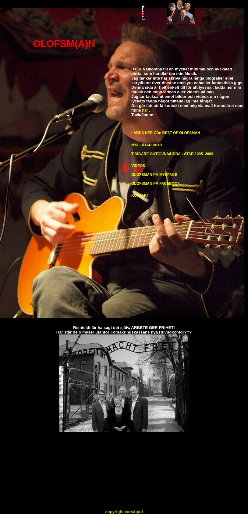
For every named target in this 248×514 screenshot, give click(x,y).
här (145, 110)
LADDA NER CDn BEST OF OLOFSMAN (165, 133)
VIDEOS (138, 166)
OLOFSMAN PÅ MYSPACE (154, 175)
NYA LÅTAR (141, 145)
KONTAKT (140, 195)
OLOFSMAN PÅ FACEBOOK (155, 183)
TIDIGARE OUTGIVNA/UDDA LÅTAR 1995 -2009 (172, 154)
